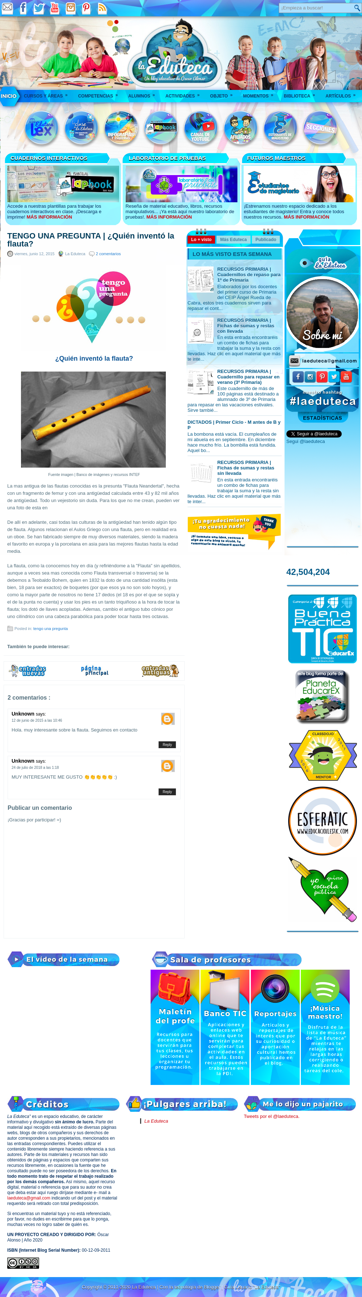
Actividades (184, 94)
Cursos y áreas (48, 94)
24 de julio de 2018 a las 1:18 (35, 768)
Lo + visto (201, 239)
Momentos (260, 94)
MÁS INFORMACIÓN (49, 217)
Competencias (100, 94)
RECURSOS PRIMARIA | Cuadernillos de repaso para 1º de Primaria (249, 274)
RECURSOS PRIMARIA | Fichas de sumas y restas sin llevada (245, 468)
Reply (167, 745)
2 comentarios (108, 254)
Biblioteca (302, 94)
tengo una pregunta (50, 628)
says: (41, 714)
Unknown (24, 714)
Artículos (342, 94)
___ (9, 96)
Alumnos (144, 94)
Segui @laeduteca (305, 441)
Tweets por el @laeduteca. (271, 1116)
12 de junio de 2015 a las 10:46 (37, 720)
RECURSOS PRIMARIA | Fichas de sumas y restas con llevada (245, 326)
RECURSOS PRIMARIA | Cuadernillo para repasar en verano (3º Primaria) (248, 377)
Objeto (223, 94)
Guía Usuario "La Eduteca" (252, 1287)
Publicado (266, 239)
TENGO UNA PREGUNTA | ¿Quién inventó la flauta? (90, 240)
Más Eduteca (233, 239)
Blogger (212, 1287)
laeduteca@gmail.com (28, 1198)
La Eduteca (156, 1121)
